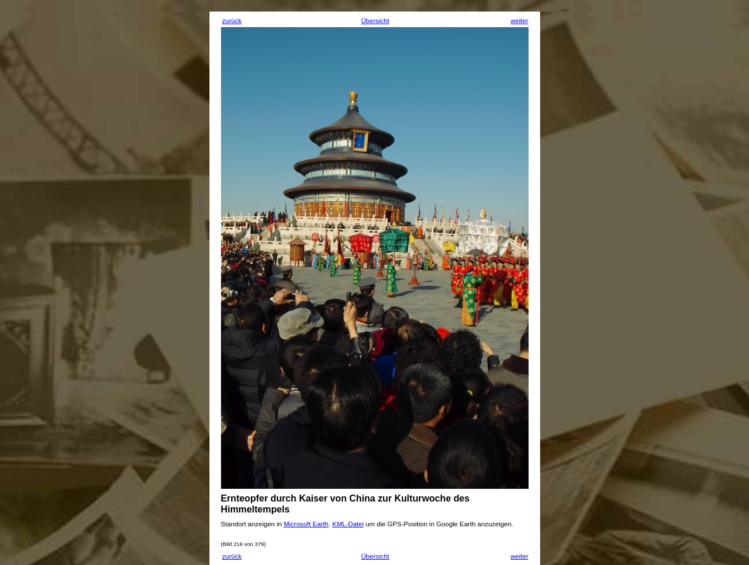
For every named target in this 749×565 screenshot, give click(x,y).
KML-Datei (348, 524)
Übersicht (375, 20)
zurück (232, 20)
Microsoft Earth (306, 524)
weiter (520, 20)
